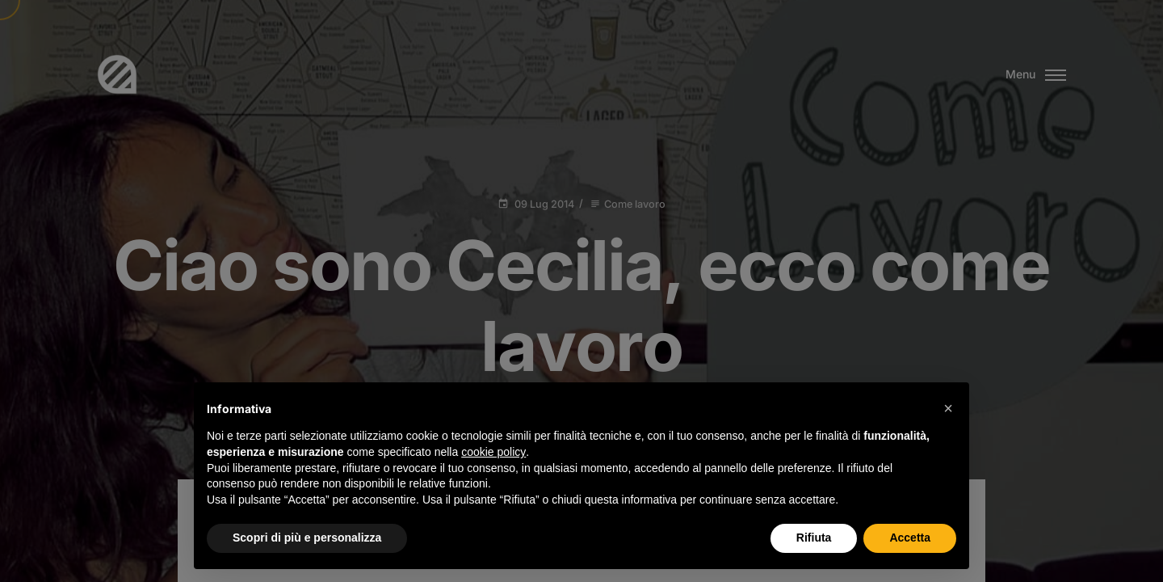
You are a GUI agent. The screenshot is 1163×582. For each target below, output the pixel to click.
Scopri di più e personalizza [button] (307, 537)
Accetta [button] (909, 537)
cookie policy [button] (493, 451)
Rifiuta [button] (814, 537)
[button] (948, 408)
